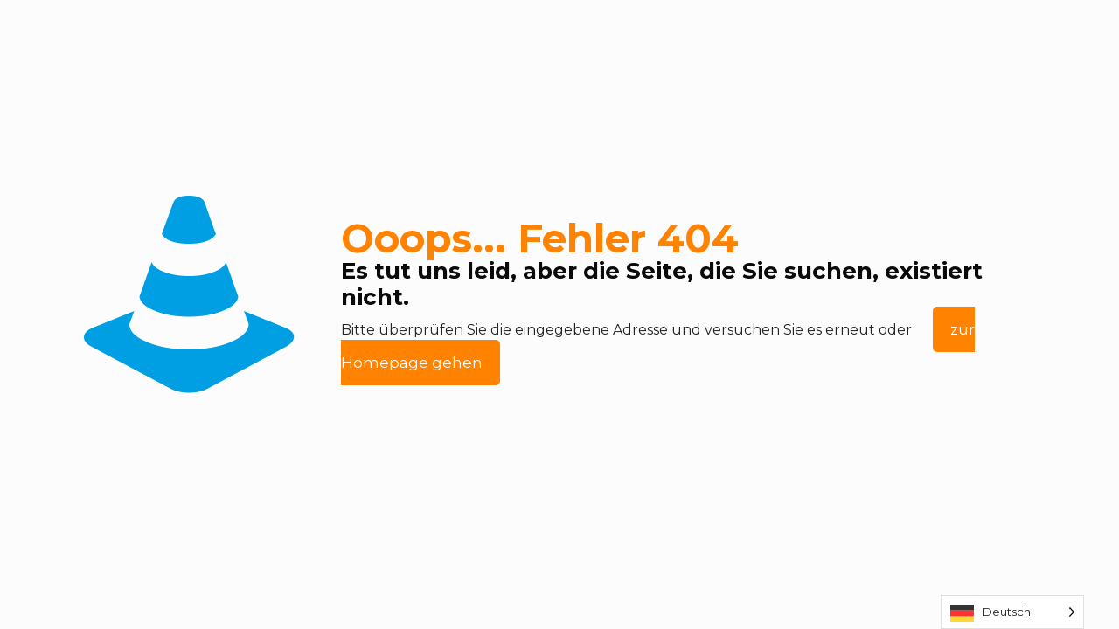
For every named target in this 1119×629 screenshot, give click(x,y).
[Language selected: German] (1012, 612)
